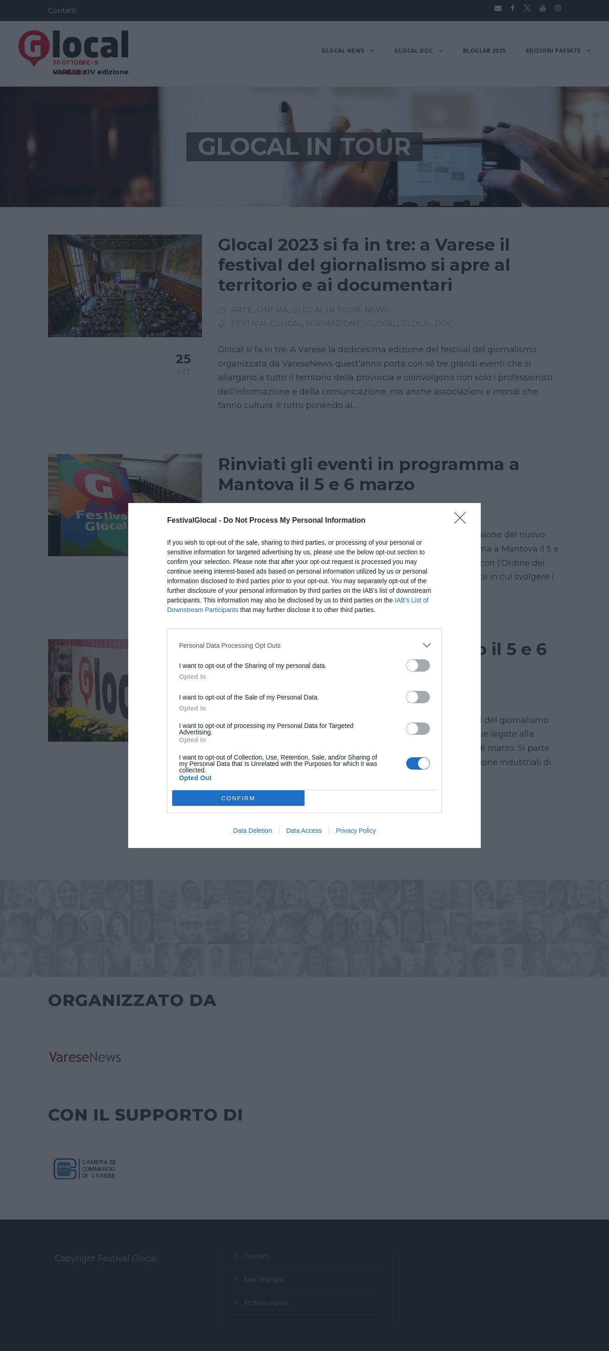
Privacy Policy (356, 830)
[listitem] (304, 645)
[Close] (463, 521)
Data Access (304, 830)
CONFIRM (238, 798)
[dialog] (304, 675)
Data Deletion (252, 830)
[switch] (418, 665)
